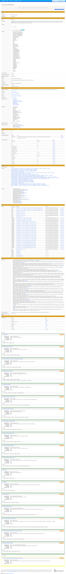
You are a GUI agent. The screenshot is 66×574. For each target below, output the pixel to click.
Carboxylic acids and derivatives (15, 94)
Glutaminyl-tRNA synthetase (7, 384)
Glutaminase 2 (5, 469)
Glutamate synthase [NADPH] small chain (8, 445)
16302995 (38, 260)
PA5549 (11, 535)
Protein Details (61, 334)
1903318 (14, 282)
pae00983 (23, 193)
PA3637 (11, 486)
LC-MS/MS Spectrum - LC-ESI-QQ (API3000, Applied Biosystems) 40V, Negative (26, 245)
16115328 (52, 284)
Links (43, 7)
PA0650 (11, 375)
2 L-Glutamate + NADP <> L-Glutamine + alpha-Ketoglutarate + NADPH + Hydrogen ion (22, 181)
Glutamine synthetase (6, 494)
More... (12, 186)
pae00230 (19, 200)
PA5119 (11, 498)
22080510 (14, 278)
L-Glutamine (46, 325)
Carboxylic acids (15, 102)
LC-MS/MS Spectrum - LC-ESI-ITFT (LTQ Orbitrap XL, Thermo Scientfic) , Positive (26, 221)
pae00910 (19, 198)
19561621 (23, 262)
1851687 (56, 270)
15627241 (29, 300)
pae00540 (22, 196)
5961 (46, 321)
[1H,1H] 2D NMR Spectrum (19, 255)
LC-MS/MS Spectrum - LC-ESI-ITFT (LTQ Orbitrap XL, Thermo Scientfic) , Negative (26, 231)
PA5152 (11, 562)
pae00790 (19, 194)
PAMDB (3, 0)
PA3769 (11, 413)
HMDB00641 (46, 320)
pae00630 (25, 195)
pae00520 (26, 190)
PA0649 (11, 363)
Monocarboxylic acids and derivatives (18, 101)
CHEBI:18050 (20, 124)
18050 (46, 319)
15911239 (27, 289)
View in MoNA (62, 209)
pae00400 (28, 199)
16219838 (14, 308)
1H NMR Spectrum (18, 251)
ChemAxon (54, 143)
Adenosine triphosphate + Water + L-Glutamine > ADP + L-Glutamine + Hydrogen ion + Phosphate (24, 169)
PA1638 (11, 474)
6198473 (21, 272)
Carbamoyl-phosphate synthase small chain (9, 457)
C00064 (20, 127)
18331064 (37, 310)
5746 (46, 324)
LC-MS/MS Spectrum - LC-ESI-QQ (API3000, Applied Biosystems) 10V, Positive (26, 247)
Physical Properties (27, 7)
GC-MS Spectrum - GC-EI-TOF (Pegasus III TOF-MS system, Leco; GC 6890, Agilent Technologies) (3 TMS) (29, 209)
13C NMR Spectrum (18, 250)
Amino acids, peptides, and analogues (16, 95)
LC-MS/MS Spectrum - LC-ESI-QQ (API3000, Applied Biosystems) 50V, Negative (26, 246)
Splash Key (46, 206)
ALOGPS (54, 141)
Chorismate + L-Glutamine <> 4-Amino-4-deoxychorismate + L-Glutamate (20, 173)
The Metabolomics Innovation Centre (12, 571)
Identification (19, 7)
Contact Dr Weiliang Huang (9, 573)
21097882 (25, 280)
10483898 (58, 276)
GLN (45, 326)
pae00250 (26, 189)
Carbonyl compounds (15, 104)
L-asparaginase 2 (5, 334)
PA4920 (11, 547)
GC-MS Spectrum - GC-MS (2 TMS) (20, 211)
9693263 (25, 293)
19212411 (27, 298)
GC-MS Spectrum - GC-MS (19, 216)
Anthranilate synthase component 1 (8, 346)
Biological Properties (33, 7)
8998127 (17, 303)
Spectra (37, 7)
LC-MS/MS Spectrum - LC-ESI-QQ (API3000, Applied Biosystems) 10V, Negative (26, 241)
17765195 (14, 305)
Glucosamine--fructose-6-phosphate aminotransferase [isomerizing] (12, 530)
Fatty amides (14, 99)
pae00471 (25, 192)
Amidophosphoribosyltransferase (7, 506)
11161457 (22, 266)
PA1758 (11, 425)
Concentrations (40, 7)
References (46, 7)
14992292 (62, 291)
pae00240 (20, 201)
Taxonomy (23, 7)
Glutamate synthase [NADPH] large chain (8, 433)
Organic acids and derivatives (15, 92)
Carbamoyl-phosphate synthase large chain (9, 396)
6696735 (27, 287)
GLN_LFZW (46, 329)
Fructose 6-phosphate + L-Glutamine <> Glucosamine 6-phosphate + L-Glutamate (22, 179)
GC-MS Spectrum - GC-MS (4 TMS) (20, 215)
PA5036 (11, 437)
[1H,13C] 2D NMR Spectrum (19, 256)
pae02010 (19, 188)
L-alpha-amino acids (13, 97)
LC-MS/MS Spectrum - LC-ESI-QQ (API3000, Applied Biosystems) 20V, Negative (26, 242)
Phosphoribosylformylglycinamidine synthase (9, 518)
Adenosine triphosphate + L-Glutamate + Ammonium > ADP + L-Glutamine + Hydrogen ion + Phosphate (24, 174)
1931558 (27, 268)
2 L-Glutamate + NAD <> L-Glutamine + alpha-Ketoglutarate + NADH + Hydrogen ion (22, 180)
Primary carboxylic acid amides (17, 100)
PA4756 (11, 401)
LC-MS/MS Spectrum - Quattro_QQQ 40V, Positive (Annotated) (23, 220)
